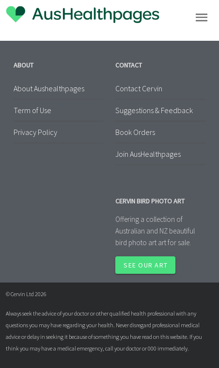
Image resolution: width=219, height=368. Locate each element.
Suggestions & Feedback (154, 110)
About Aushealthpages (49, 88)
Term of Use (32, 110)
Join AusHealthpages (148, 154)
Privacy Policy (35, 132)
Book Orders (135, 132)
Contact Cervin (138, 88)
